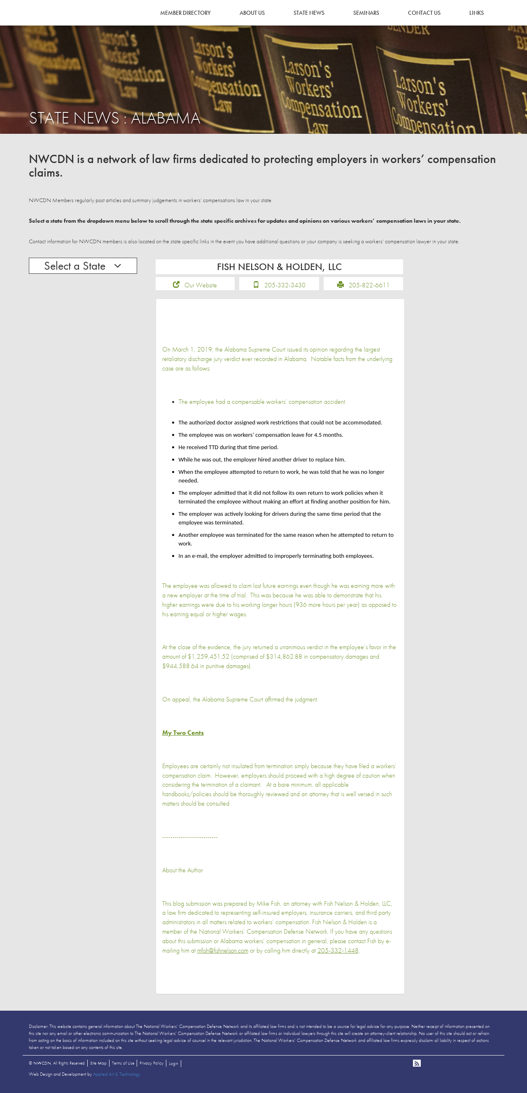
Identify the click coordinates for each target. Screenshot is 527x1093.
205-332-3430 (284, 288)
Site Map (98, 1066)
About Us (252, 12)
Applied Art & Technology (116, 1077)
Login (173, 1066)
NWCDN (51, 23)
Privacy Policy (151, 1066)
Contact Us (424, 12)
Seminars (366, 12)
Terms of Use (123, 1066)
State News (309, 12)
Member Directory (185, 12)
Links (476, 12)
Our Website (200, 288)
